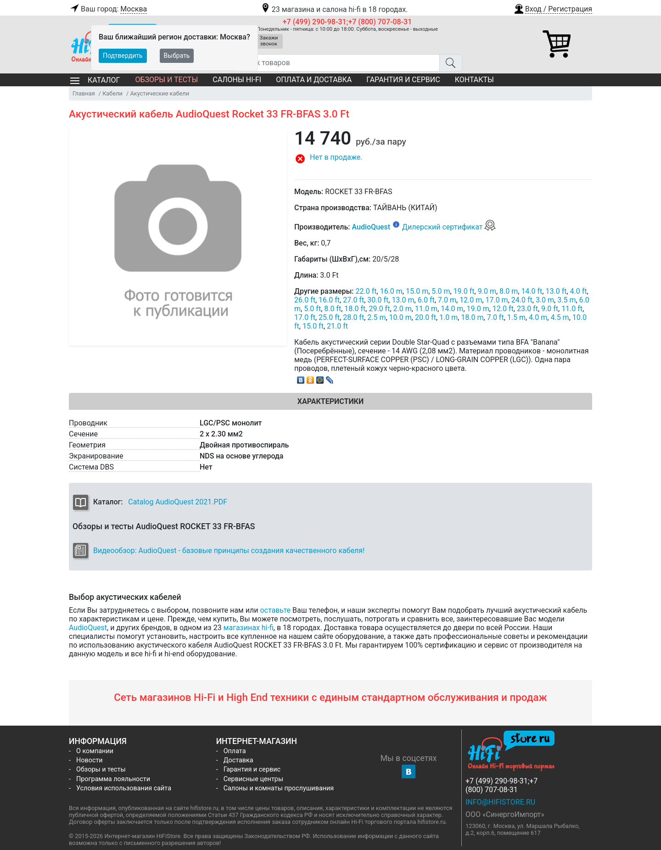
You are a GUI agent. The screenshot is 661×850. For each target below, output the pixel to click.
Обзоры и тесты (166, 79)
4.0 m (538, 317)
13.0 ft (555, 291)
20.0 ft (425, 317)
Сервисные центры (253, 779)
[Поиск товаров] (336, 63)
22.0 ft (366, 291)
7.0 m (447, 300)
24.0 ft (521, 300)
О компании (94, 751)
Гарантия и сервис (403, 79)
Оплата (235, 751)
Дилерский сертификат (449, 227)
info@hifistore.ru (500, 802)
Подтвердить (123, 55)
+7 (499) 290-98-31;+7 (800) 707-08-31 (347, 21)
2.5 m (376, 317)
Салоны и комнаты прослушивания (279, 788)
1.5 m (516, 317)
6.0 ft (426, 300)
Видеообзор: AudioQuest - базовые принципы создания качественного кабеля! (228, 550)
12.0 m (470, 300)
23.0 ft (527, 308)
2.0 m (402, 308)
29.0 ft (379, 308)
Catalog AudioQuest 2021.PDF (177, 502)
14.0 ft (531, 291)
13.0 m (403, 300)
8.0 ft (332, 308)
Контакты (474, 79)
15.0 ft (313, 326)
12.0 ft (503, 308)
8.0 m (508, 291)
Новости (89, 760)
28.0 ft (353, 317)
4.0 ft (578, 291)
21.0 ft (337, 326)
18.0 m (472, 317)
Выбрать (177, 55)
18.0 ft (354, 308)
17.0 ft (304, 317)
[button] (552, 8)
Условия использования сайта (123, 788)
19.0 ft (464, 291)
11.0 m (426, 308)
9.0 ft (549, 308)
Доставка (238, 760)
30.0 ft (377, 300)
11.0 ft (572, 308)
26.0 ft (304, 300)
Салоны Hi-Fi (237, 79)
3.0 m (545, 300)
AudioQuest (371, 227)
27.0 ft (353, 300)
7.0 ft (495, 317)
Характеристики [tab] (330, 401)
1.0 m (448, 317)
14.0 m (452, 308)
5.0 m (440, 291)
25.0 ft (329, 317)
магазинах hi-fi (249, 627)
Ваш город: (108, 9)
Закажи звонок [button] (269, 41)
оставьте (275, 610)
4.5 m (559, 317)
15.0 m (417, 291)
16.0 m (391, 291)
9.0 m (487, 291)
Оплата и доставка (314, 79)
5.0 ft (312, 308)
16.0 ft (329, 300)
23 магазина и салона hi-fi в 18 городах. (334, 9)
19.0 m (478, 308)
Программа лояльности (113, 779)
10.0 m (400, 317)
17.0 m (496, 300)
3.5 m (566, 300)
